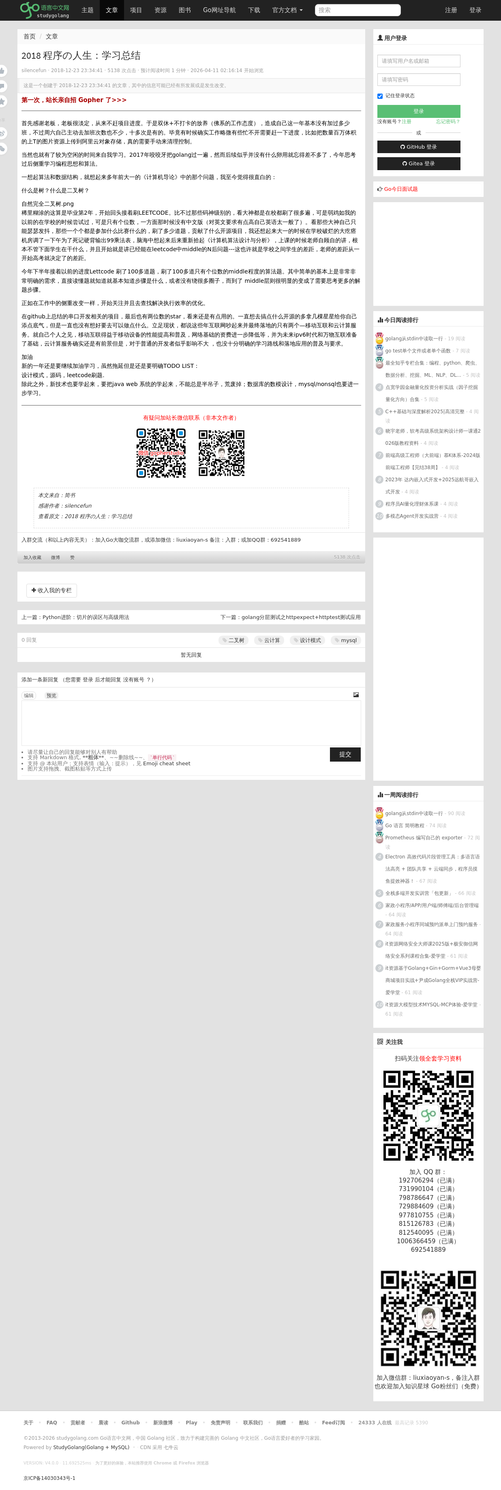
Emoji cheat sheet (167, 763)
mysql (346, 640)
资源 (160, 10)
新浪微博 (163, 1423)
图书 (185, 10)
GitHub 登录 (418, 147)
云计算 (269, 640)
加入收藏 (32, 557)
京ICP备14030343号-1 (49, 1478)
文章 (112, 10)
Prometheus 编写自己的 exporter (423, 838)
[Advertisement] (434, 252)
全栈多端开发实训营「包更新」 (419, 893)
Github (130, 1423)
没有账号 (133, 680)
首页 (30, 36)
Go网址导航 (220, 8)
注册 (451, 10)
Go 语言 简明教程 (404, 825)
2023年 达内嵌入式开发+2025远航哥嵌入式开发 (432, 486)
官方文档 (287, 10)
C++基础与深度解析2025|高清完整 (425, 411)
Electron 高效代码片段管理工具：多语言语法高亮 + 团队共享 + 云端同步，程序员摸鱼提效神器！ (432, 869)
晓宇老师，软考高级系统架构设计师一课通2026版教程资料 (433, 437)
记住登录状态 (396, 96)
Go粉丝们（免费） (456, 1386)
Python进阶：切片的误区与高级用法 (86, 617)
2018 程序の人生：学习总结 (98, 516)
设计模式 (307, 640)
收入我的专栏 (52, 590)
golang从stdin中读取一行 (414, 339)
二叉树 (233, 640)
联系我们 (253, 1423)
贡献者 (78, 1423)
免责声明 (220, 1423)
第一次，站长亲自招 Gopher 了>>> (74, 100)
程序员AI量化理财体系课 (412, 504)
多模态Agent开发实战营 (412, 516)
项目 (136, 10)
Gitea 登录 (419, 163)
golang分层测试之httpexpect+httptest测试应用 (301, 617)
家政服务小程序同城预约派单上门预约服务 (431, 924)
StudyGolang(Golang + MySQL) (91, 1447)
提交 (345, 754)
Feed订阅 (333, 1423)
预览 (51, 695)
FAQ (52, 1423)
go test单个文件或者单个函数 (418, 351)
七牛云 (171, 1447)
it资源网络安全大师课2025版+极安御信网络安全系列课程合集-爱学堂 (431, 950)
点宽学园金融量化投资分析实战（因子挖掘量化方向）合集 (431, 393)
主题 (87, 10)
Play (191, 1423)
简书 (69, 495)
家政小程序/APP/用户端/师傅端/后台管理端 (432, 905)
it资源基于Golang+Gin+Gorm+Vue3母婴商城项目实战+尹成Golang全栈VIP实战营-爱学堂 (433, 980)
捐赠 (281, 1423)
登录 (475, 10)
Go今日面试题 (401, 189)
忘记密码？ (448, 121)
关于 (28, 1423)
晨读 (103, 1423)
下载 (254, 10)
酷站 (304, 1423)
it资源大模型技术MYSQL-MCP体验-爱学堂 (431, 1005)
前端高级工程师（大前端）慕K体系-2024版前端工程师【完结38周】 (433, 461)
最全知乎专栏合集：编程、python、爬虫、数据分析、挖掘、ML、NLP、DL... (432, 369)
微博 (55, 557)
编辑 (29, 695)
